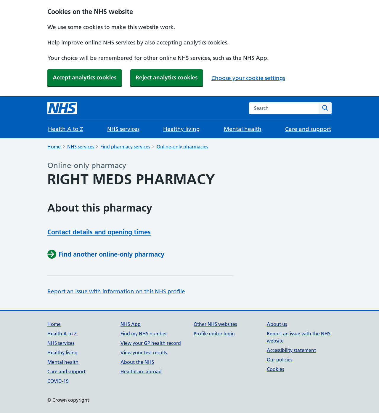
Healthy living (181, 129)
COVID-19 (58, 381)
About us (277, 324)
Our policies (279, 360)
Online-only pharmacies (182, 147)
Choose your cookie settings (248, 78)
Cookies (275, 369)
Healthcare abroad (141, 371)
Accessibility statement (291, 350)
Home (54, 147)
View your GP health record (151, 343)
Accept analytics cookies (84, 77)
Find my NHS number (144, 334)
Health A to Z (65, 129)
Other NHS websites (215, 324)
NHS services (123, 129)
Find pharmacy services (125, 147)
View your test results (144, 353)
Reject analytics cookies (166, 77)
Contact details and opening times (99, 232)
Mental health (242, 129)
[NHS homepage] (62, 108)
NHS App (131, 324)
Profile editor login (214, 334)
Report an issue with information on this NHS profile (116, 291)
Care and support (308, 129)
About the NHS (137, 362)
